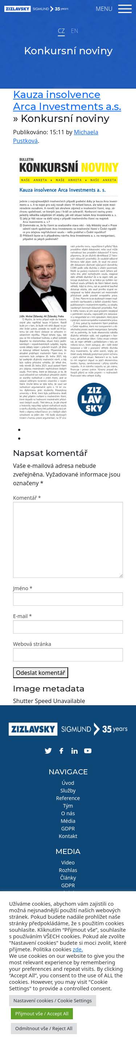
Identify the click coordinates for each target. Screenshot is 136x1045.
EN (74, 31)
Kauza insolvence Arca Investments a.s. (67, 100)
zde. (78, 949)
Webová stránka (32, 643)
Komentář (27, 497)
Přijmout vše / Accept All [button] (42, 1013)
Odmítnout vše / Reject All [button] (44, 1028)
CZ (61, 31)
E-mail (22, 616)
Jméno (22, 588)
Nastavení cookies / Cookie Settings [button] (52, 1000)
